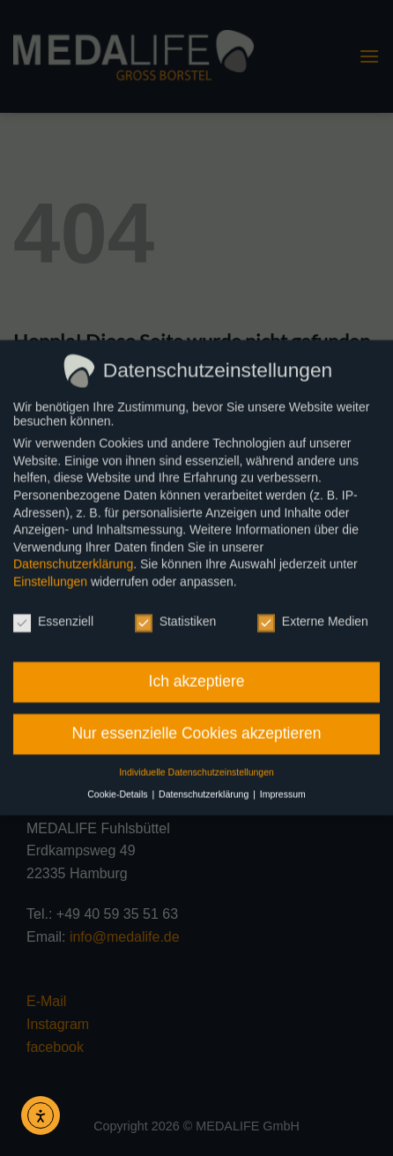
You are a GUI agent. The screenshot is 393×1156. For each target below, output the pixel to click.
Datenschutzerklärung (73, 556)
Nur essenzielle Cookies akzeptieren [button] (196, 726)
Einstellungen (50, 574)
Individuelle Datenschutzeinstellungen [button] (196, 764)
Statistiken (176, 614)
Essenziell (53, 614)
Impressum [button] (283, 786)
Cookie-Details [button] (118, 786)
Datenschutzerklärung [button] (205, 786)
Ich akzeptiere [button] (197, 673)
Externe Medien (312, 614)
